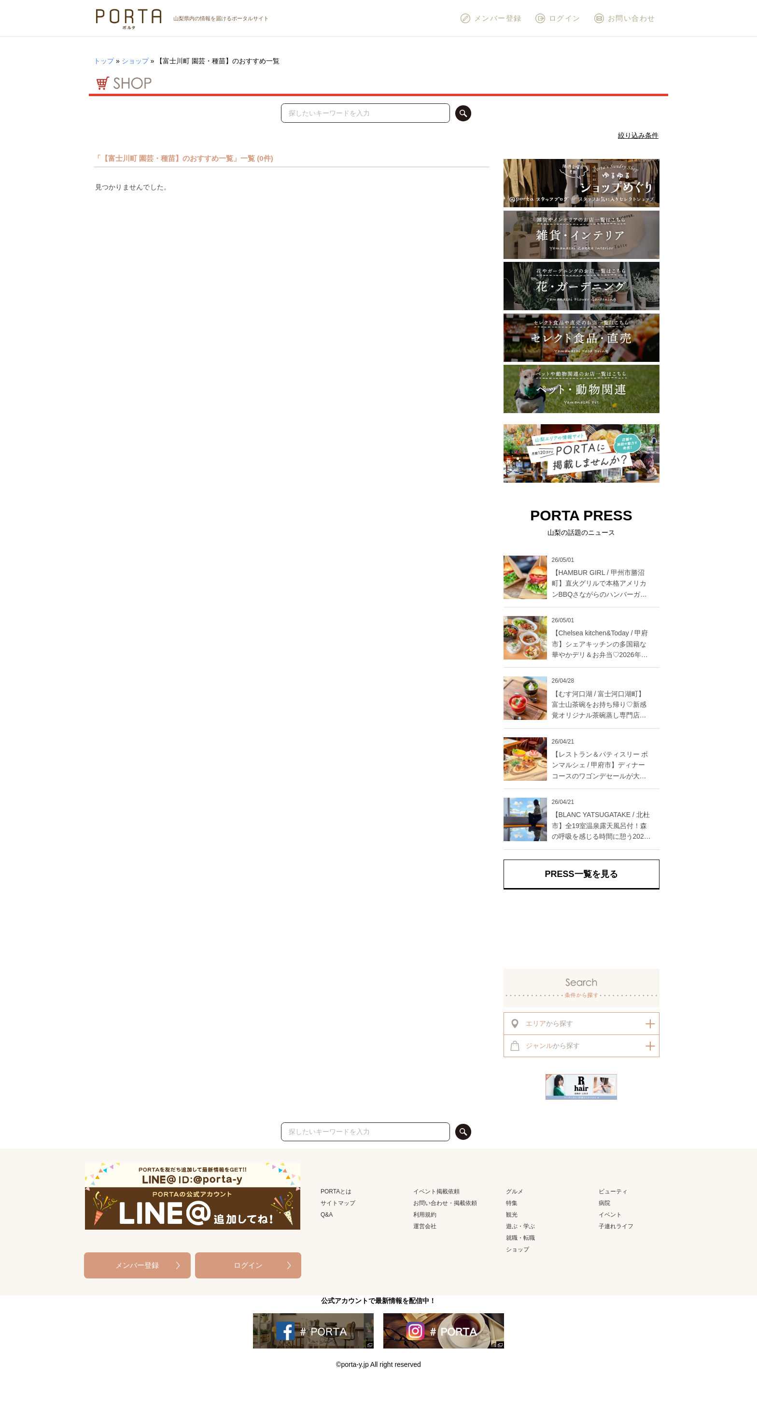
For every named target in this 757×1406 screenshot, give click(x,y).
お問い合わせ (624, 18)
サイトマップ (338, 1203)
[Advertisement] (581, 929)
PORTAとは (336, 1191)
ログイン (557, 18)
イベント (610, 1214)
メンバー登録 (491, 18)
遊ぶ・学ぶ (520, 1226)
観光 (512, 1214)
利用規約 (424, 1214)
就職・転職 (520, 1237)
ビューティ (613, 1191)
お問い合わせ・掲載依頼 (445, 1203)
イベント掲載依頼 (436, 1191)
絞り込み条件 (638, 135)
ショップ (135, 61)
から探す (541, 1024)
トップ (104, 61)
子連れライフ (616, 1226)
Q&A (327, 1214)
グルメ (514, 1191)
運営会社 (424, 1226)
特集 (512, 1203)
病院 (604, 1203)
